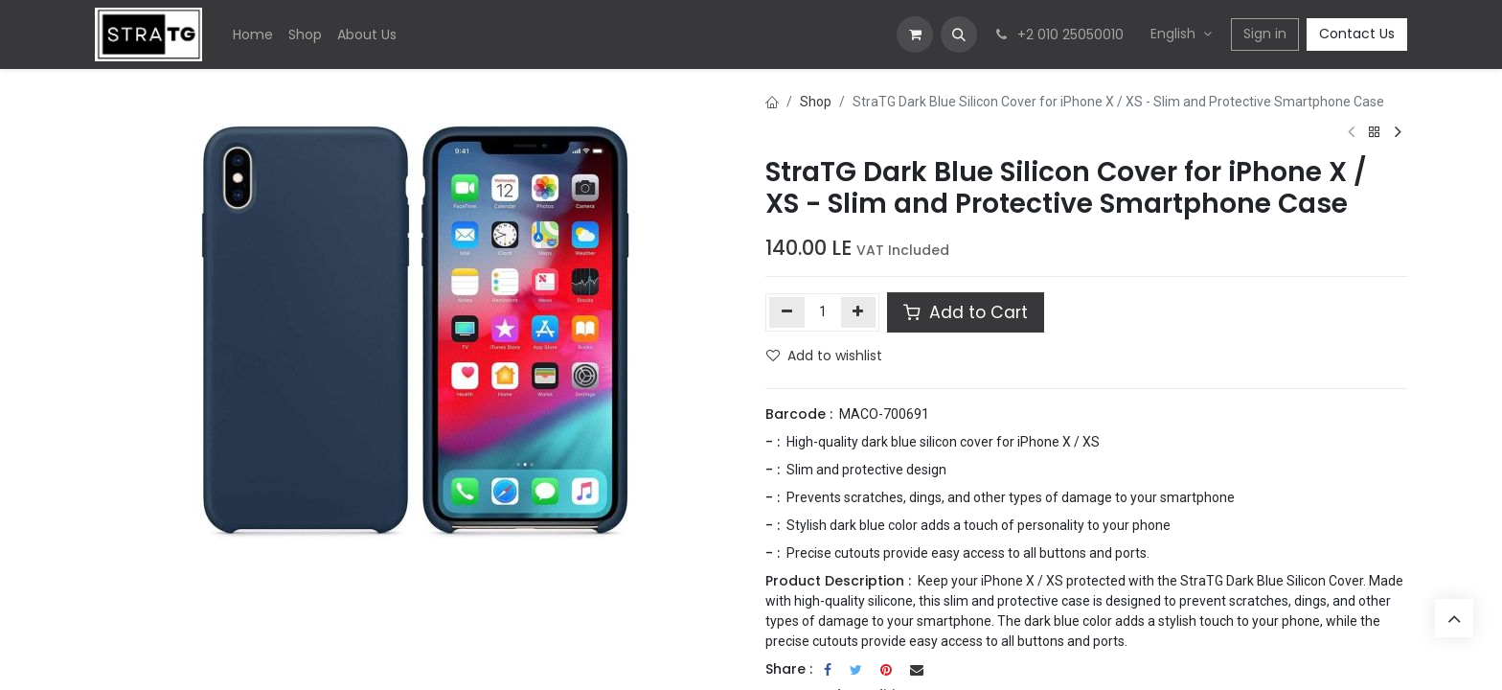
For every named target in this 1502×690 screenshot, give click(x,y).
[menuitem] (253, 35)
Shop (815, 101)
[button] (959, 34)
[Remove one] (787, 312)
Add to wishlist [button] (824, 355)
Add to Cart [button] (965, 312)
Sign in (1264, 33)
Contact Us (1357, 33)
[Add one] (858, 312)
